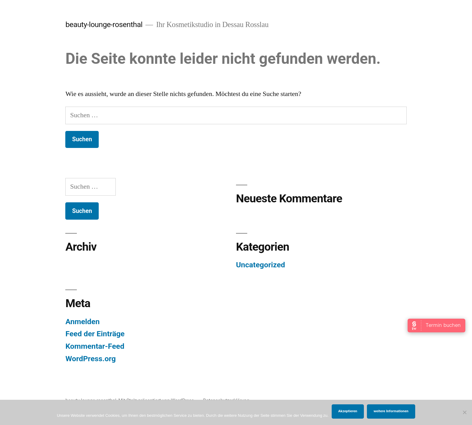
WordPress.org (90, 358)
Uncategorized (260, 264)
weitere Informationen (391, 411)
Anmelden (82, 321)
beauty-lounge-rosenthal (103, 24)
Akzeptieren (347, 411)
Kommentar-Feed (94, 346)
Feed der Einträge (95, 333)
